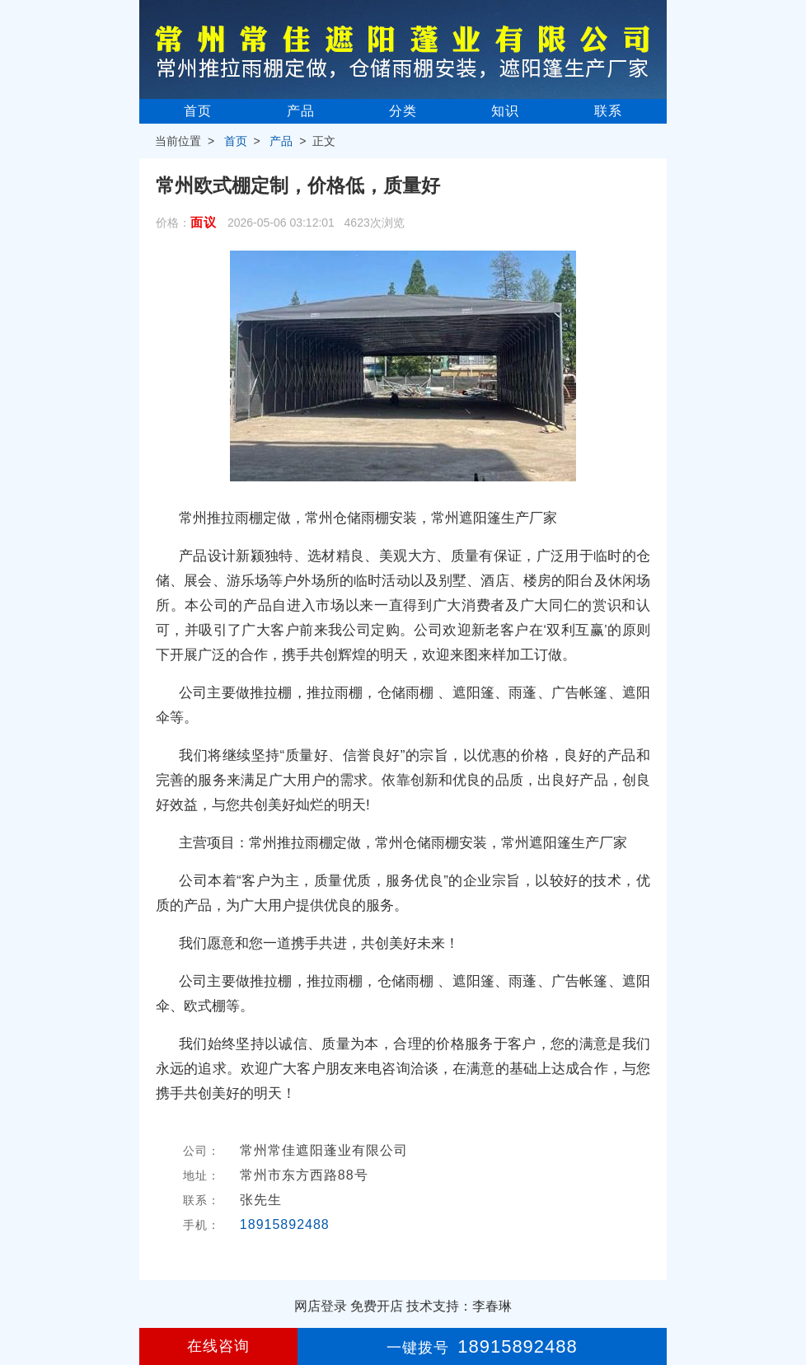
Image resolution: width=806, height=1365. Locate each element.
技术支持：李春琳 (459, 1306)
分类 (403, 111)
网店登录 (320, 1306)
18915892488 (285, 1224)
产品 (301, 111)
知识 (505, 111)
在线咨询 (218, 1346)
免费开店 (376, 1306)
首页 (198, 111)
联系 (608, 111)
